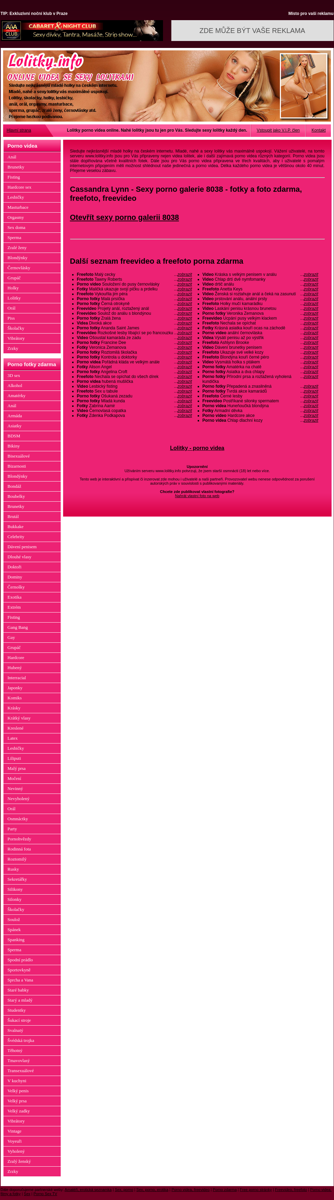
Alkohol (15, 385)
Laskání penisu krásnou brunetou (260, 308)
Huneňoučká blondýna (260, 405)
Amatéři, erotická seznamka (88, 1189)
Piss (11, 318)
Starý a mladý (20, 1000)
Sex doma (17, 227)
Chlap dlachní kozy (260, 420)
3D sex (14, 375)
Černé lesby (260, 396)
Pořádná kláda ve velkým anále (134, 362)
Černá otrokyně (134, 303)
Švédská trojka (21, 1040)
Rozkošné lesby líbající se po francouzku (134, 332)
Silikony (15, 889)
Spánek (14, 929)
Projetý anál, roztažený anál (134, 308)
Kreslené (16, 728)
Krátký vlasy (19, 718)
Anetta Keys (260, 289)
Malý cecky (134, 274)
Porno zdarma (225, 1189)
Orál (12, 308)
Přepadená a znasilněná (260, 386)
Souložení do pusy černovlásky (134, 284)
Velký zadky (19, 1110)
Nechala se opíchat (260, 323)
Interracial (17, 677)
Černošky (16, 587)
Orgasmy (16, 217)
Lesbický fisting (134, 386)
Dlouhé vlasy (20, 556)
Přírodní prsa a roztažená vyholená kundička (260, 379)
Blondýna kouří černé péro (260, 357)
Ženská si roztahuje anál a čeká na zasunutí (260, 293)
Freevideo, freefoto (291, 1189)
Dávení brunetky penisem (260, 347)
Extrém (14, 607)
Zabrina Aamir (134, 405)
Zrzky (13, 348)
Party (12, 828)
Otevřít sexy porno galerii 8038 (124, 217)
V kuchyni (17, 1080)
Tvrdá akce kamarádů (260, 391)
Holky (13, 287)
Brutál (13, 516)
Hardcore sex (20, 187)
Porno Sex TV (45, 1194)
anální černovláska (260, 332)
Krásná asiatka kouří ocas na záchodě (260, 328)
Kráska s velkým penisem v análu (260, 274)
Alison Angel (134, 366)
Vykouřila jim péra (134, 293)
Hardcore (16, 657)
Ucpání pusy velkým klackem (260, 318)
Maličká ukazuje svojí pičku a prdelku (134, 289)
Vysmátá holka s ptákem (260, 362)
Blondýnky (18, 257)
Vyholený (16, 1151)
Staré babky (18, 990)
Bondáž (15, 486)
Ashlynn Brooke (260, 342)
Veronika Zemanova (260, 313)
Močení (15, 778)
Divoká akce (134, 323)
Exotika (15, 597)
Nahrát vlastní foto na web (197, 496)
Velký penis (18, 1090)
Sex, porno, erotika (152, 1189)
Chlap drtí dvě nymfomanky (260, 279)
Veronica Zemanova (134, 347)
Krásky (14, 707)
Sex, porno (124, 1189)
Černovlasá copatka (134, 410)
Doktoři (15, 566)
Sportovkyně (19, 969)
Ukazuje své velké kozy (260, 352)
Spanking (16, 939)
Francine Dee (134, 342)
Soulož (14, 919)
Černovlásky (19, 267)
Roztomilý (17, 859)
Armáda (15, 415)
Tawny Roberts (134, 279)
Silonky (15, 899)
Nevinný (15, 788)
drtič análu (260, 284)
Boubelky (16, 496)
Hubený (15, 667)
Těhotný (15, 1050)
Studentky (17, 1010)
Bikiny (14, 446)
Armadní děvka (260, 410)
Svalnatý (16, 1030)
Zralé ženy (17, 247)
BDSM (14, 435)
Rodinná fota (19, 849)
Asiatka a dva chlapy (260, 371)
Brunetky (16, 167)
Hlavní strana (19, 130)
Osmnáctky (18, 818)
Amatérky (17, 395)
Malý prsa (17, 768)
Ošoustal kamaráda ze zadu (134, 337)
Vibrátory (16, 338)
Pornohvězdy (20, 838)
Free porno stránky (256, 1189)
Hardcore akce (260, 415)
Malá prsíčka (134, 298)
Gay (11, 637)
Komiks (15, 697)
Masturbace (18, 207)
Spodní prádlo (20, 959)
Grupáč (14, 277)
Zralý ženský (19, 1161)
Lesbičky (16, 197)
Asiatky (15, 425)
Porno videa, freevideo (190, 1189)
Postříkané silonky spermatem (260, 400)
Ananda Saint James (134, 328)
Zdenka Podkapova (134, 415)
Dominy (15, 577)
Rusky (13, 869)
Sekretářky (17, 879)
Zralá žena (134, 318)
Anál (12, 156)
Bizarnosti (17, 466)
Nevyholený (19, 798)
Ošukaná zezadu (134, 396)
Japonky (15, 687)
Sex (27, 1194)
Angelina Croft (134, 371)
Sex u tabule (134, 391)
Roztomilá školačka (134, 352)
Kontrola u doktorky (134, 357)
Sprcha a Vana (20, 980)
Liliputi (14, 758)
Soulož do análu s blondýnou (134, 313)
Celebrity (16, 536)
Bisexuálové (19, 456)
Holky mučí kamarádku (260, 303)
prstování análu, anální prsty (260, 298)
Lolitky (14, 298)
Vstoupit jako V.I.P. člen (278, 130)
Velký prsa (17, 1100)
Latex (13, 738)
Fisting (14, 177)
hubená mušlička (134, 381)
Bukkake (16, 526)
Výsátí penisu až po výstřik (260, 337)
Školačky (16, 328)
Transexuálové (21, 1070)
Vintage (15, 1131)
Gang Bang (18, 627)
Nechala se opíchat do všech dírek (134, 376)
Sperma (15, 237)
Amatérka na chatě (260, 366)
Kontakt (318, 130)
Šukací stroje (19, 1020)
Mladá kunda (134, 400)
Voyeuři (15, 1141)
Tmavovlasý (19, 1060)
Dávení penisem (22, 546)
